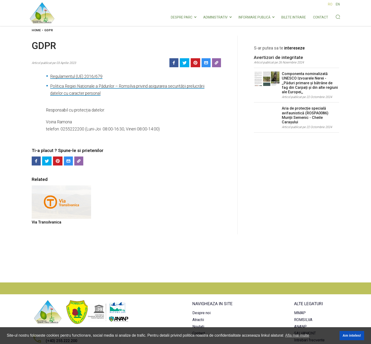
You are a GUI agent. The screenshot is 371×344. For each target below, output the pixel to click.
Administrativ (215, 17)
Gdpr (48, 30)
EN (338, 4)
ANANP (300, 326)
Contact (320, 17)
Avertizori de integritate (278, 57)
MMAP (300, 313)
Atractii (198, 319)
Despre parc (181, 17)
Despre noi (201, 313)
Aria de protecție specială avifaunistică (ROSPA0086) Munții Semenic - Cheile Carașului (305, 115)
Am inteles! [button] (352, 335)
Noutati (198, 326)
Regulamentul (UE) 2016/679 (76, 76)
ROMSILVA (303, 319)
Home (36, 30)
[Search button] (338, 17)
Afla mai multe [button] (297, 335)
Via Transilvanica (46, 222)
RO (330, 4)
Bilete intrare (293, 17)
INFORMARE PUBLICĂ (254, 17)
